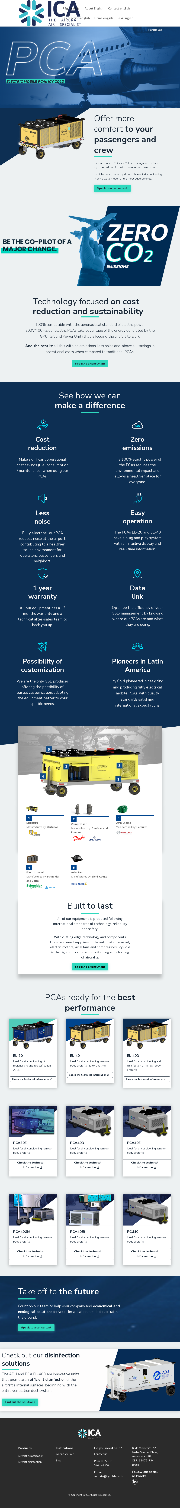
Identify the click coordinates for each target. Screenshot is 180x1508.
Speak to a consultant (112, 188)
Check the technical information (30, 1079)
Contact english (119, 8)
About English (94, 8)
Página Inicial (71, 8)
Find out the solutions (20, 1402)
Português (155, 30)
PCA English (125, 18)
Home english (103, 18)
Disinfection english (76, 18)
